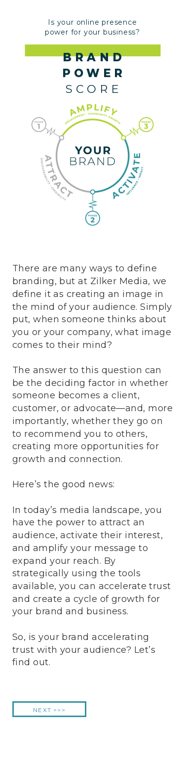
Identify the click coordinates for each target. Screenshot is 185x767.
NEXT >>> (49, 710)
